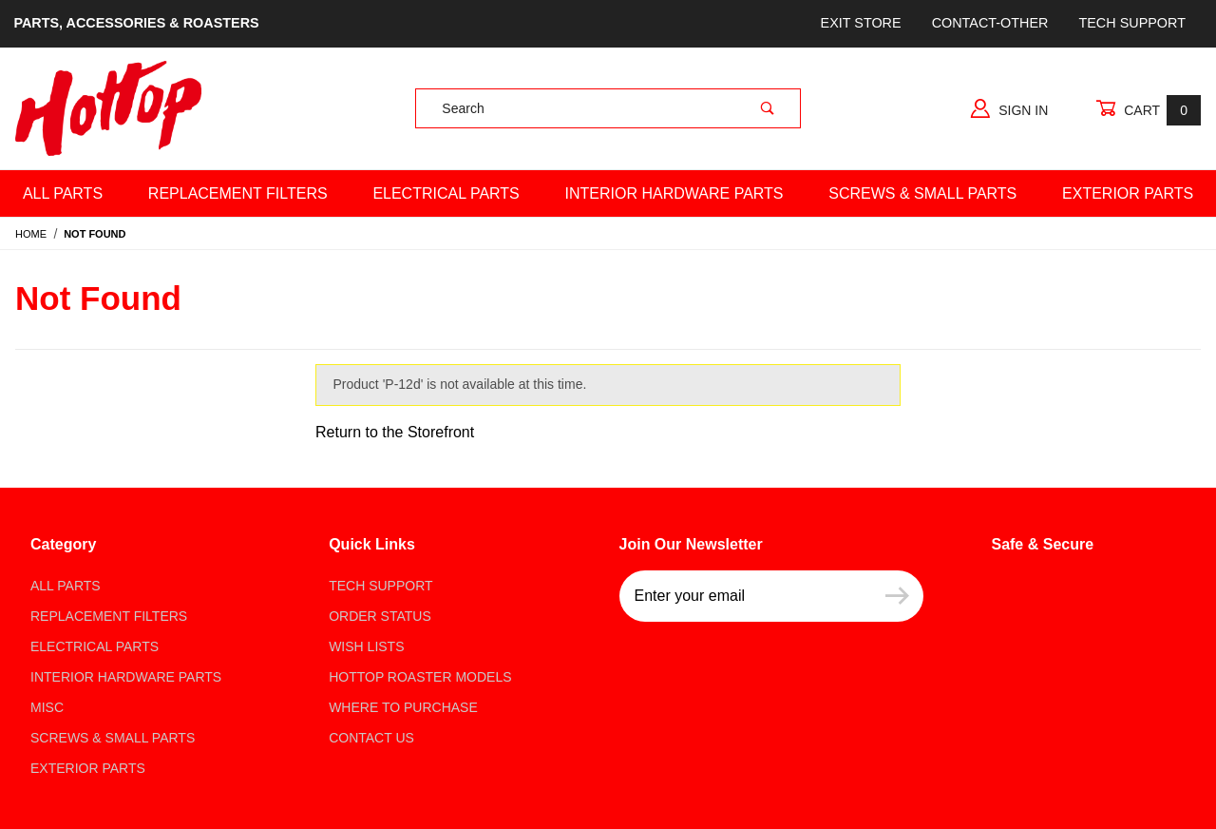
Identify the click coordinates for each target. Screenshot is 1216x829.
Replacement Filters (238, 193)
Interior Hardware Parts (674, 193)
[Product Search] (575, 108)
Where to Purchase (403, 707)
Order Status (380, 616)
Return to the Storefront (394, 432)
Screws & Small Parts (922, 193)
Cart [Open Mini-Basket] (1148, 110)
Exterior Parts (87, 768)
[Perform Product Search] (767, 108)
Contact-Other (990, 22)
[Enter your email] (745, 596)
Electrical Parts (445, 193)
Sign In (1009, 108)
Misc (47, 707)
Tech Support (1131, 22)
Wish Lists (366, 646)
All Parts (63, 193)
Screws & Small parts (112, 737)
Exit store (861, 22)
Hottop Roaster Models (420, 676)
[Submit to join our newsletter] (897, 596)
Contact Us (371, 737)
